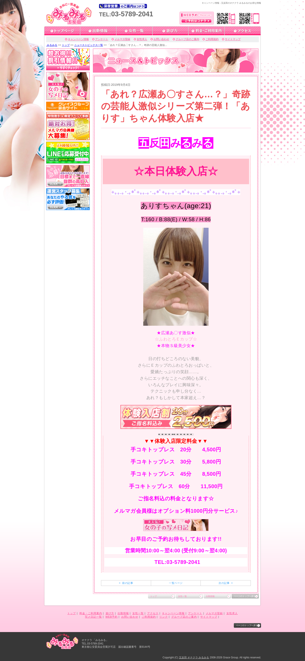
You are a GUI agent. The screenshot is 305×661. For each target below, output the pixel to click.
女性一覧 (182, 596)
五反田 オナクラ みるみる (194, 657)
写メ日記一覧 (93, 616)
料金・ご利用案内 (90, 613)
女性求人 (142, 39)
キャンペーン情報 (78, 39)
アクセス (152, 613)
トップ (66, 45)
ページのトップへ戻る (245, 596)
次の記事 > (226, 583)
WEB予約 (111, 616)
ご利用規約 (212, 39)
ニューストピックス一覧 (88, 45)
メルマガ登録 (122, 39)
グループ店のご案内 (187, 39)
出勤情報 (210, 596)
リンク (163, 616)
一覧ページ (175, 583)
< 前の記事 (126, 583)
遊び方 (110, 613)
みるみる (51, 45)
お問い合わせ (161, 39)
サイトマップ (233, 39)
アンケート (101, 39)
